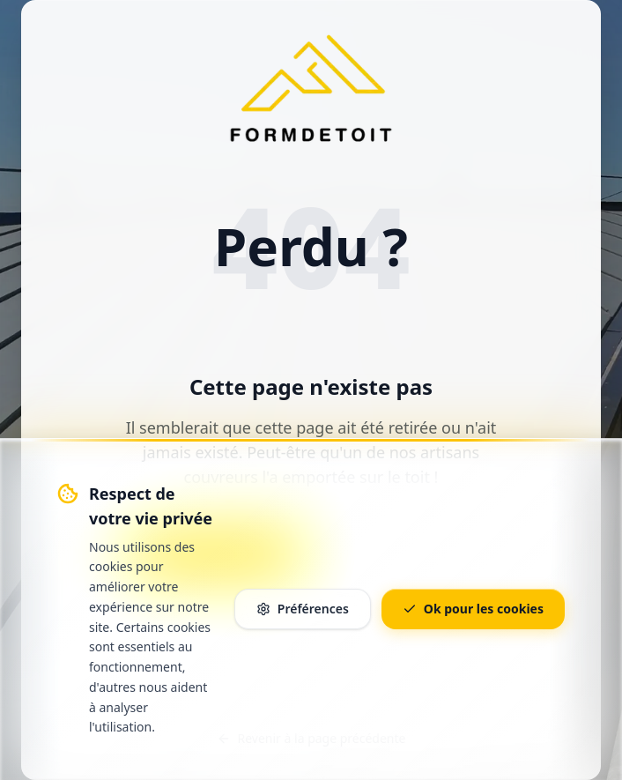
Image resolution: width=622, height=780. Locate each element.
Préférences (302, 608)
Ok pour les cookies (473, 608)
